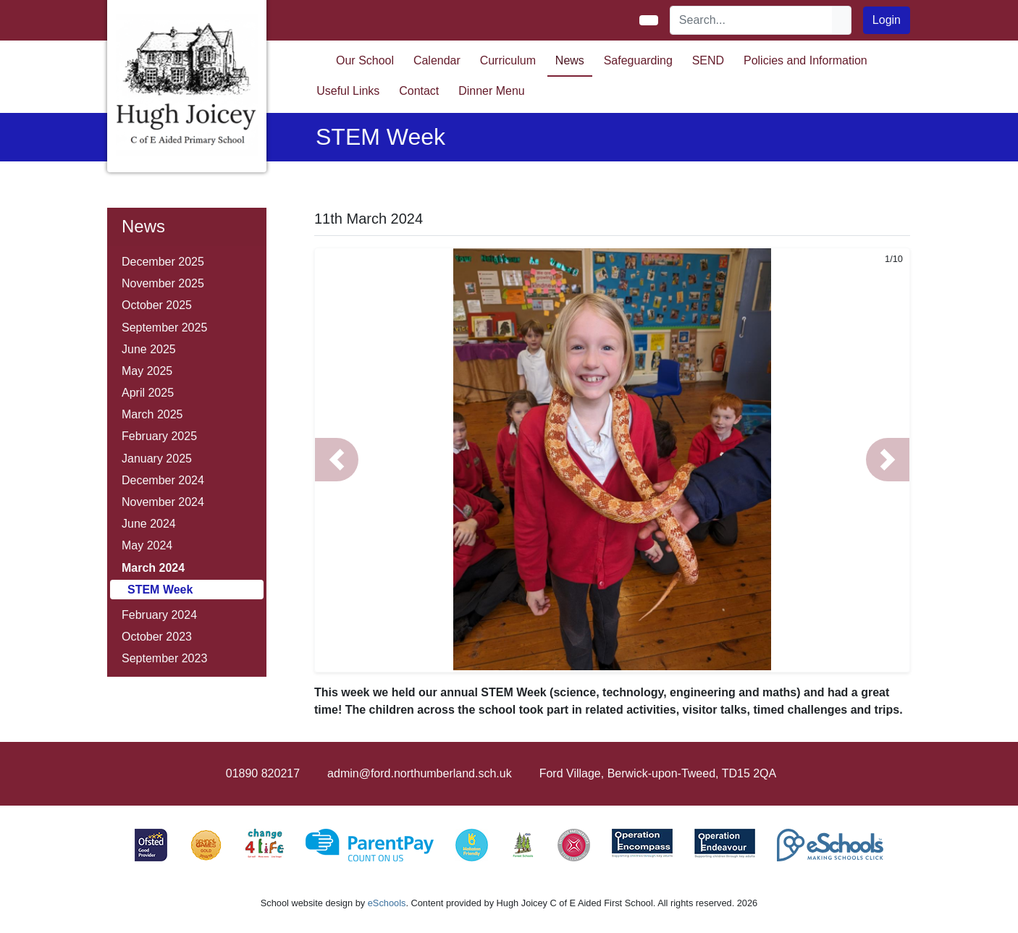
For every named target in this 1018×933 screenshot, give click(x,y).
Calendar (436, 60)
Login (886, 20)
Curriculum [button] (508, 60)
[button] (336, 459)
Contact (419, 91)
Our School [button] (365, 60)
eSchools (387, 903)
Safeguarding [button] (638, 60)
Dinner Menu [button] (491, 91)
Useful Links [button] (347, 91)
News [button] (569, 60)
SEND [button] (708, 60)
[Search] (751, 20)
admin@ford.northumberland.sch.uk (419, 773)
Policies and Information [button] (805, 60)
